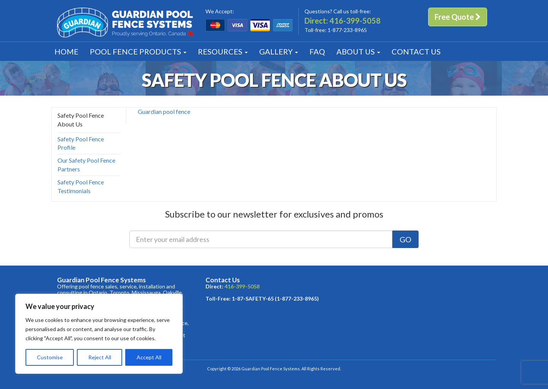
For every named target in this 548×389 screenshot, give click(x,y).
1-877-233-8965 (347, 30)
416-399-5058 (355, 20)
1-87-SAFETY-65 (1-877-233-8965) (275, 298)
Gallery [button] (278, 51)
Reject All (99, 357)
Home (66, 51)
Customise (50, 357)
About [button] (358, 51)
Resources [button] (223, 51)
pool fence (176, 111)
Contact (416, 51)
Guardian (150, 111)
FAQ (317, 51)
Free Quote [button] (458, 16)
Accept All (149, 357)
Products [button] (138, 51)
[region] (99, 334)
